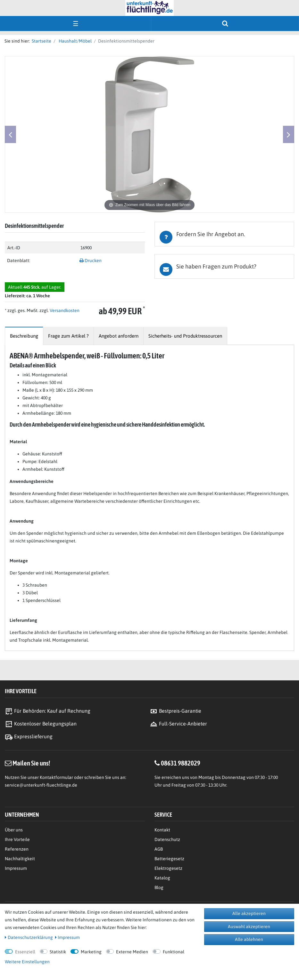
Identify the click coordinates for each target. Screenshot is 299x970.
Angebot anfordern (118, 336)
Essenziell (25, 951)
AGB (158, 849)
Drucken (90, 260)
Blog (158, 887)
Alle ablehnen (249, 939)
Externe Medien (132, 951)
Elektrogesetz (168, 868)
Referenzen (17, 849)
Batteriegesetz (169, 858)
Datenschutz (167, 839)
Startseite (40, 41)
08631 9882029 (180, 763)
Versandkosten (64, 310)
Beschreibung (24, 336)
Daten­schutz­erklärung (29, 937)
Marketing (91, 951)
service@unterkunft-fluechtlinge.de (41, 785)
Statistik (58, 951)
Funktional (173, 951)
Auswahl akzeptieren (249, 926)
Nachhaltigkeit (20, 858)
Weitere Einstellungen (27, 961)
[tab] (224, 234)
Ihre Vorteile (17, 839)
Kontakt (162, 829)
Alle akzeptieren (249, 913)
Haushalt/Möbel (75, 41)
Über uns (14, 829)
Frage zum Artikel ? (68, 336)
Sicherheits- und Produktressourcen (185, 336)
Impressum (16, 868)
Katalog (162, 877)
